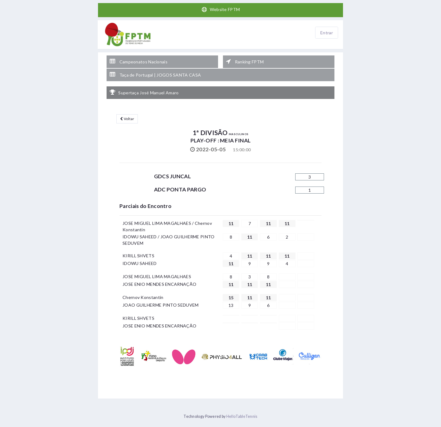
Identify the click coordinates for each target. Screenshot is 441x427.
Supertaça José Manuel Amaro (144, 92)
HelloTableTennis (242, 416)
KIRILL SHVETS (138, 255)
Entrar (326, 32)
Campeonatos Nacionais (139, 62)
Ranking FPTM (245, 62)
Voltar (127, 118)
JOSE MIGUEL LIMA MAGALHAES (157, 276)
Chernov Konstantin (143, 297)
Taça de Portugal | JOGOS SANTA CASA (155, 75)
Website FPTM (220, 9)
